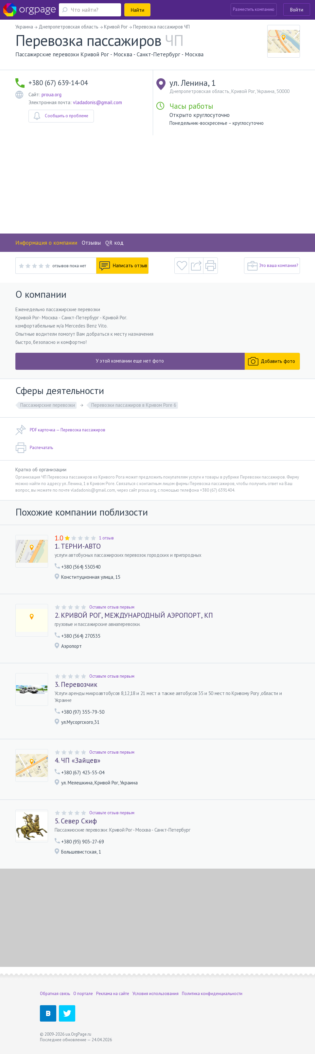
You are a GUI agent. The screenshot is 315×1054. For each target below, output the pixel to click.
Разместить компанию (253, 9)
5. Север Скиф (76, 821)
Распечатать (34, 447)
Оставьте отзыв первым (111, 607)
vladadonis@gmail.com (97, 102)
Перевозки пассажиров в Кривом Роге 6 (133, 405)
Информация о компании (46, 242)
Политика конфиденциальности (212, 993)
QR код (114, 242)
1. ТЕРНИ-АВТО (78, 546)
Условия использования (155, 993)
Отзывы (91, 242)
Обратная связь (55, 993)
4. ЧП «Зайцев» (77, 760)
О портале (83, 993)
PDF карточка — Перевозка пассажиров (60, 430)
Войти (296, 10)
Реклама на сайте (112, 993)
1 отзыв (106, 538)
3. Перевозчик (76, 684)
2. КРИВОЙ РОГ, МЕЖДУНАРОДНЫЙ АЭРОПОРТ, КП (134, 615)
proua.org (51, 94)
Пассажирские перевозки (47, 405)
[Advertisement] (157, 184)
